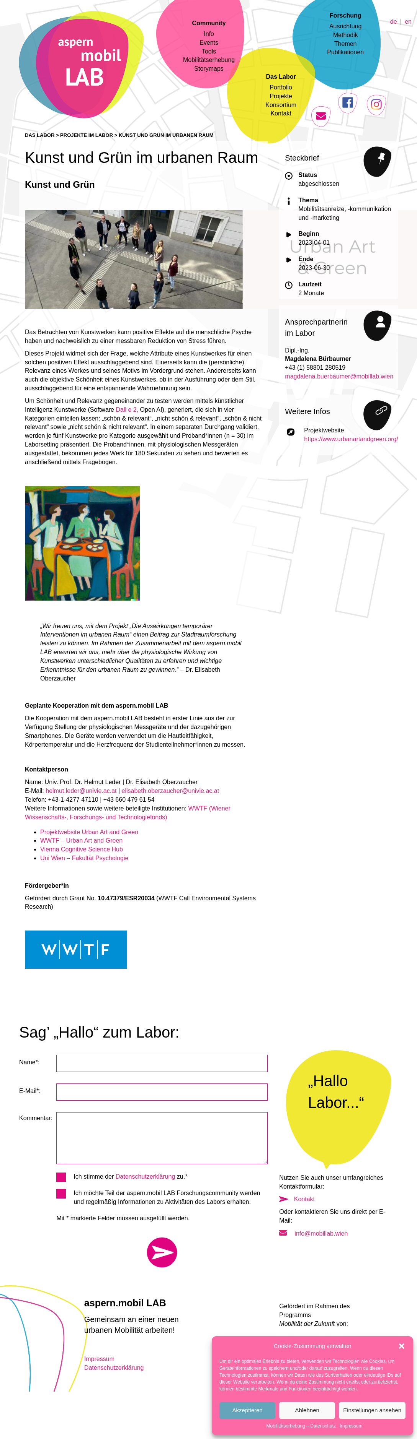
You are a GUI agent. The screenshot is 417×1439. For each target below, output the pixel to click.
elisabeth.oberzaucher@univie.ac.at (170, 791)
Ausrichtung (345, 26)
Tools (209, 51)
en (408, 21)
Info (209, 34)
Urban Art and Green (110, 832)
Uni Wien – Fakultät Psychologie (84, 858)
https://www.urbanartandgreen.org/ (351, 439)
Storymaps (208, 68)
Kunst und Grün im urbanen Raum (166, 135)
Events (209, 42)
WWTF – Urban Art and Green (81, 840)
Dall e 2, (127, 409)
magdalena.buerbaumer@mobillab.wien (339, 376)
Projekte (281, 96)
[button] (402, 1346)
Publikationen (345, 52)
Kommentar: (35, 1118)
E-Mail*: (30, 1091)
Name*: (29, 1062)
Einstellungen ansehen (372, 1410)
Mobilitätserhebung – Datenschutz (301, 1426)
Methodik (345, 35)
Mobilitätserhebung (209, 60)
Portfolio (281, 87)
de (393, 21)
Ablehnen (307, 1410)
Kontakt (281, 113)
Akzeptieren (247, 1410)
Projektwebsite (61, 832)
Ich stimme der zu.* (121, 1177)
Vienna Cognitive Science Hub (81, 849)
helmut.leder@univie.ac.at (81, 791)
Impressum (351, 1426)
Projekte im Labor (86, 135)
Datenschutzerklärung (145, 1176)
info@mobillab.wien (313, 1233)
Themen (345, 44)
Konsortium (280, 105)
